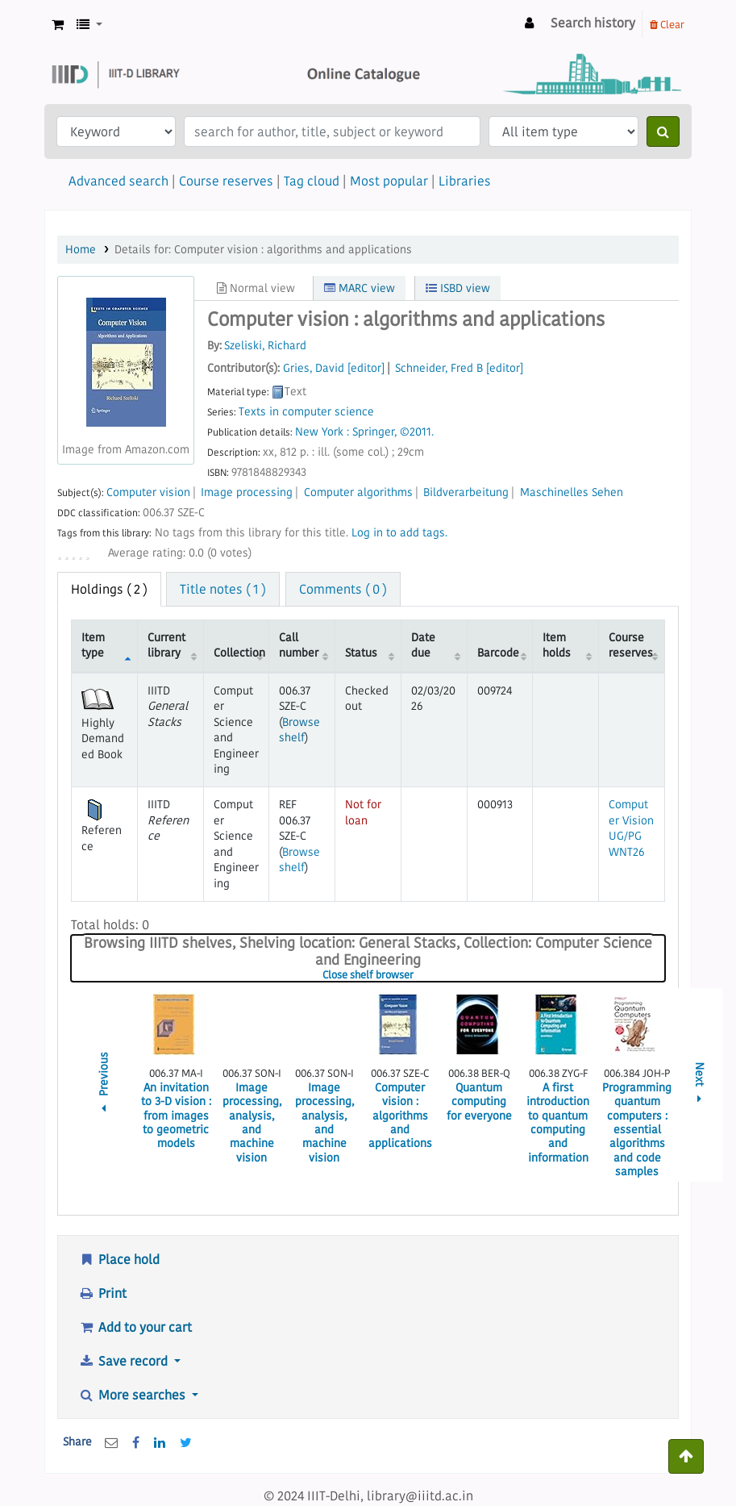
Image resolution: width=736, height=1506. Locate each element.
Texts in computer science (306, 412)
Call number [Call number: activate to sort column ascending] (298, 645)
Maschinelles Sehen (571, 492)
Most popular (389, 181)
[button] (57, 24)
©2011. (417, 432)
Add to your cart (135, 1327)
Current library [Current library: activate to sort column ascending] (166, 645)
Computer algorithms (358, 492)
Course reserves (226, 181)
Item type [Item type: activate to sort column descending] (93, 645)
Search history (593, 23)
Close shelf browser (417, 975)
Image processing (247, 492)
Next (699, 1085)
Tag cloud (311, 181)
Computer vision (148, 492)
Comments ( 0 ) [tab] (343, 589)
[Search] (663, 131)
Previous (103, 1084)
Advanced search (118, 181)
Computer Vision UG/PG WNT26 (631, 827)
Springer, (374, 432)
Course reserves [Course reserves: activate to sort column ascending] (631, 645)
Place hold (119, 1259)
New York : (322, 432)
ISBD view (458, 288)
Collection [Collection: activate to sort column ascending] (239, 652)
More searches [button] (133, 1395)
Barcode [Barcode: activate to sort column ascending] (498, 652)
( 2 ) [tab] (109, 589)
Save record (124, 1361)
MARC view (359, 288)
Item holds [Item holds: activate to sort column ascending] (557, 645)
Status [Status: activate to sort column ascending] (361, 652)
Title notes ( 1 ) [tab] (223, 589)
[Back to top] (686, 1456)
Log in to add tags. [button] (399, 533)
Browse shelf (299, 730)
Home (80, 250)
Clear (667, 24)
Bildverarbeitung (466, 492)
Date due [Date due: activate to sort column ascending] (423, 645)
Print (102, 1293)
